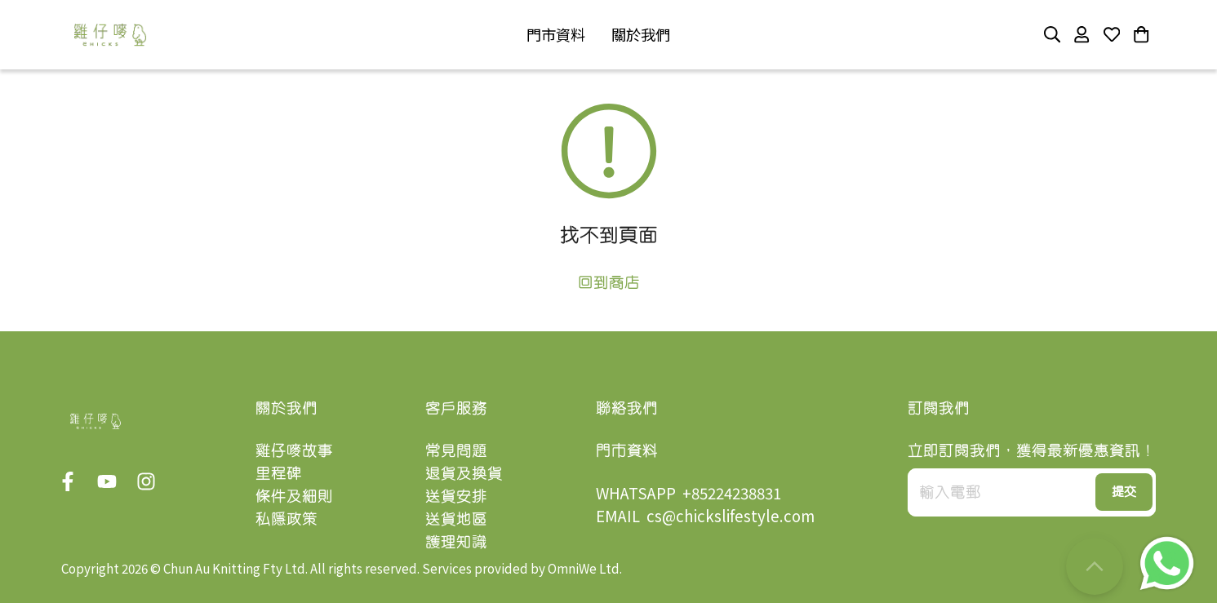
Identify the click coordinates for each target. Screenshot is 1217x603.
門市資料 (627, 450)
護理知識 (456, 541)
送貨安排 (456, 495)
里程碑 (278, 473)
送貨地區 (456, 518)
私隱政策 (286, 518)
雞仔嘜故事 (294, 450)
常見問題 (456, 450)
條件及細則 (294, 495)
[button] (555, 35)
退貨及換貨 (464, 473)
